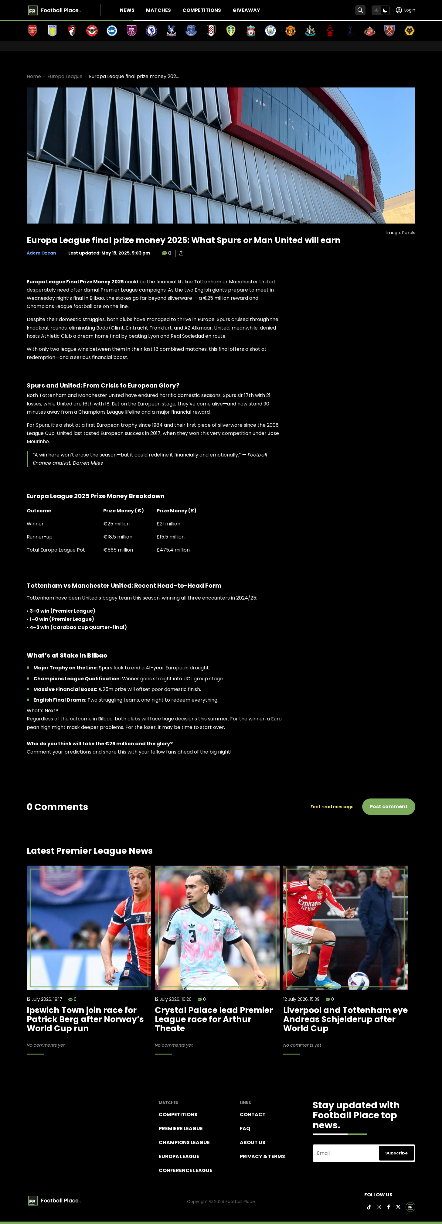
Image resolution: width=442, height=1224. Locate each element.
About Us (252, 1142)
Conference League (185, 1170)
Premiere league (181, 1128)
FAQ (245, 1128)
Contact (253, 1114)
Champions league (184, 1142)
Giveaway (246, 10)
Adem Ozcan (41, 253)
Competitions (201, 10)
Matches (158, 10)
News (127, 10)
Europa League (65, 76)
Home (34, 76)
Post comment (389, 806)
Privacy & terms (262, 1156)
